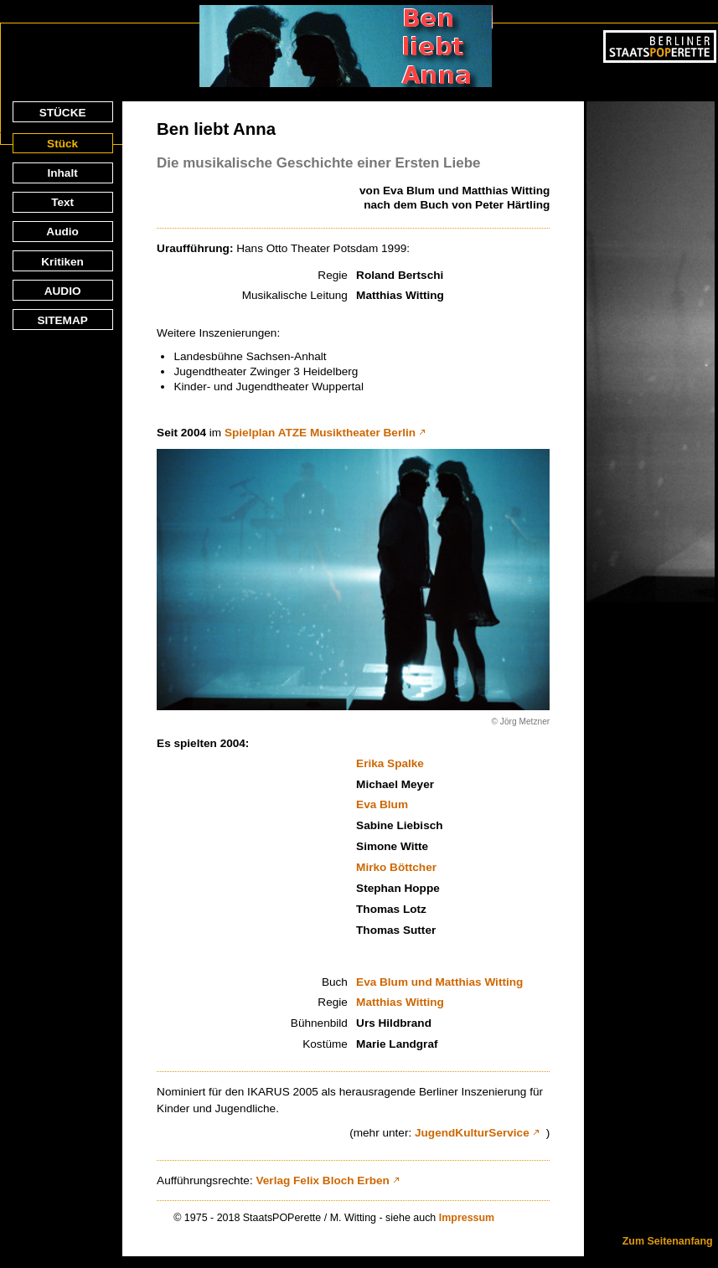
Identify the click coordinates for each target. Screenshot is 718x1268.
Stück (62, 143)
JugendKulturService (472, 1132)
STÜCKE (62, 112)
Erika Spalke (390, 763)
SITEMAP (62, 320)
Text (62, 202)
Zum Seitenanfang (667, 1241)
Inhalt (62, 173)
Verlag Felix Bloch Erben (322, 1180)
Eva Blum (382, 804)
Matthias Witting (400, 1002)
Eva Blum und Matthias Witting (439, 982)
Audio (62, 231)
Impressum (466, 1218)
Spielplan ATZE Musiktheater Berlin (320, 432)
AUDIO (62, 291)
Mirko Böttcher (396, 867)
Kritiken (62, 261)
